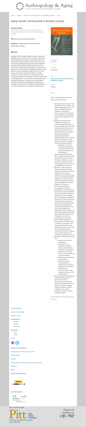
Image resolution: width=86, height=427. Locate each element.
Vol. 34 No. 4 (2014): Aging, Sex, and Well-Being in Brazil (39, 15)
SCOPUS (13, 359)
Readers (16, 321)
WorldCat (14, 366)
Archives (19, 15)
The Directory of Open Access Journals (23, 351)
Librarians (17, 326)
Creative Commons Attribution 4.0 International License (64, 133)
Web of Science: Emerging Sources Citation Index (26, 362)
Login (19, 316)
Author (16, 334)
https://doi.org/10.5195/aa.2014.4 (24, 39)
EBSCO (13, 370)
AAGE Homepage (16, 308)
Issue (15, 332)
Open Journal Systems (18, 312)
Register (13, 316)
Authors (16, 324)
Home (12, 15)
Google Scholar (15, 355)
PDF (54, 61)
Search (13, 338)
